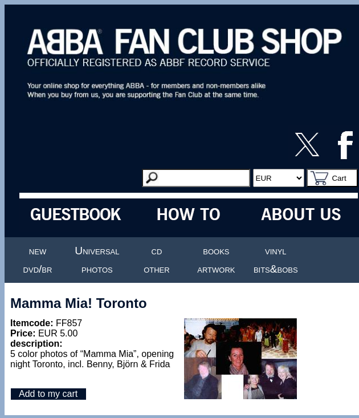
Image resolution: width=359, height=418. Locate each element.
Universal (97, 251)
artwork (216, 269)
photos (97, 269)
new (37, 251)
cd (157, 251)
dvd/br (37, 269)
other (157, 269)
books (216, 251)
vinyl (276, 251)
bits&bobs (276, 269)
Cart (339, 178)
